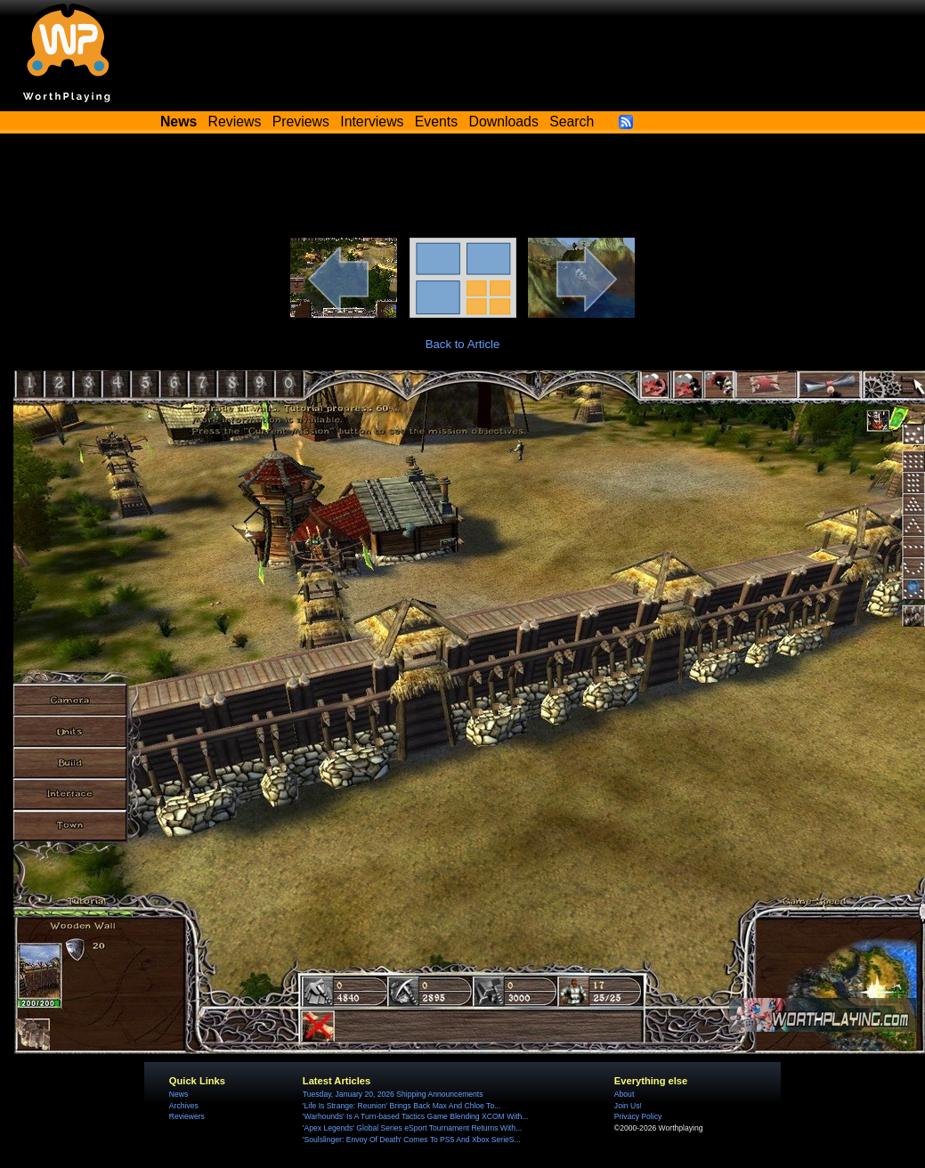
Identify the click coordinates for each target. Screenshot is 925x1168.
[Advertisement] (463, 189)
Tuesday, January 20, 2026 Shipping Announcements (393, 1094)
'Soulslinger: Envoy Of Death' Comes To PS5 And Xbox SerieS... (412, 1139)
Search (571, 121)
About (624, 1094)
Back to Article (463, 344)
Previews (300, 121)
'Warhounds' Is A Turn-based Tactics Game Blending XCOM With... (416, 1116)
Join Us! (628, 1105)
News (178, 1094)
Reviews (235, 121)
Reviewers (187, 1116)
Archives (184, 1105)
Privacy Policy (637, 1116)
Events (436, 121)
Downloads (504, 121)
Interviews (371, 121)
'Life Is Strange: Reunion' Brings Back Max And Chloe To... (401, 1105)
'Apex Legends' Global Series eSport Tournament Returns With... (412, 1127)
